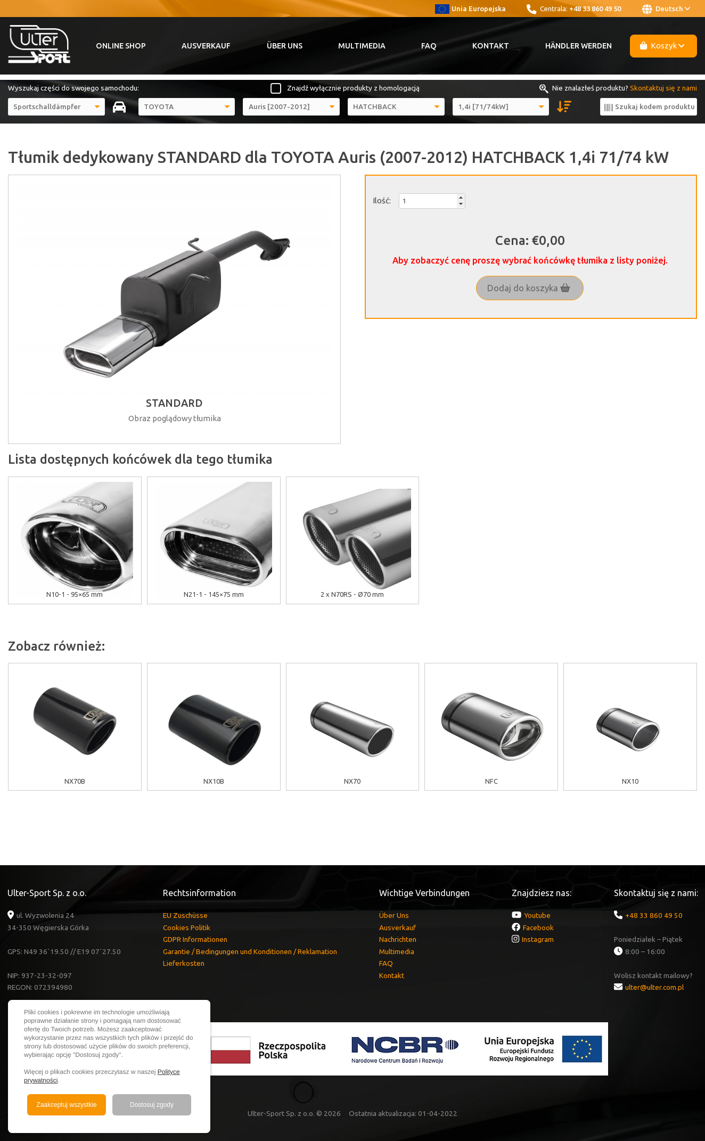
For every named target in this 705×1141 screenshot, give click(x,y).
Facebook (538, 927)
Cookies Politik (186, 927)
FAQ (429, 46)
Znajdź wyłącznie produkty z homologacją (353, 88)
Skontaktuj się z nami (663, 88)
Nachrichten (397, 939)
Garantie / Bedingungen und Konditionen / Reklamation (250, 951)
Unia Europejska (470, 8)
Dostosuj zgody (152, 1105)
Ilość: (382, 200)
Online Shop (121, 46)
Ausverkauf (206, 46)
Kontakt (490, 46)
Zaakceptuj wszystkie (66, 1105)
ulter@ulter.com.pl (654, 987)
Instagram (538, 939)
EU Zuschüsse (185, 915)
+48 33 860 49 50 (595, 8)
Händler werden (578, 46)
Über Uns (284, 46)
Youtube (537, 915)
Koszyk (662, 45)
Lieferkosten (183, 963)
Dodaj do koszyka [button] (528, 288)
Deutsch (666, 9)
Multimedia (362, 46)
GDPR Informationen (195, 939)
